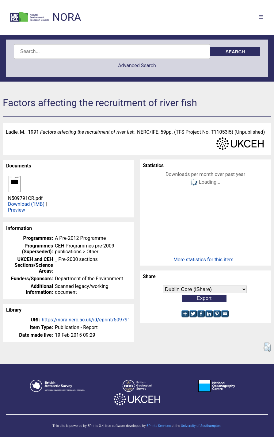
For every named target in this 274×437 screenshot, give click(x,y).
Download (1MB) (26, 204)
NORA (66, 17)
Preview (16, 210)
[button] (267, 347)
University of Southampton (201, 426)
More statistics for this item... (205, 260)
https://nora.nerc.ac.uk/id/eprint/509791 (86, 320)
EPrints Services (159, 426)
